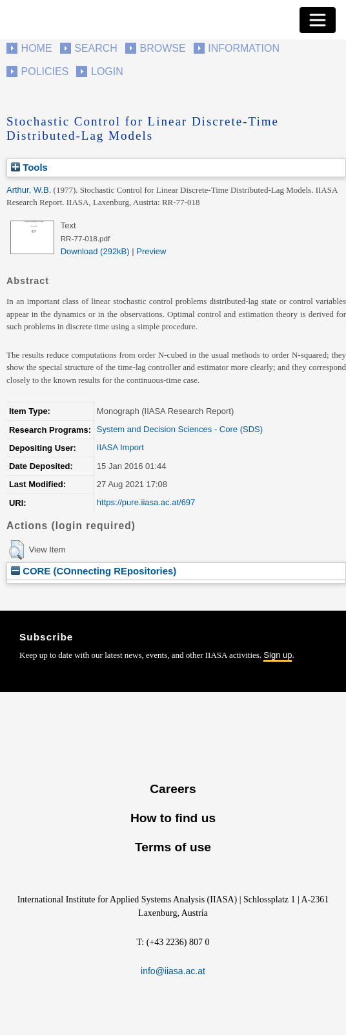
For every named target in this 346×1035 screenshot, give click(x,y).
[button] (16, 550)
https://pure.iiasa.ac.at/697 (146, 502)
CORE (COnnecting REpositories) (93, 570)
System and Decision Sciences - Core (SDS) (180, 429)
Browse (162, 48)
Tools (29, 167)
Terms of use (173, 847)
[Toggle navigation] (318, 20)
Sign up (277, 655)
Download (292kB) (95, 251)
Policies (45, 71)
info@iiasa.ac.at (173, 971)
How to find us (173, 818)
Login (107, 71)
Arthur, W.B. (28, 190)
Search (95, 48)
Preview (151, 251)
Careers (173, 789)
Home (36, 48)
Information (244, 48)
